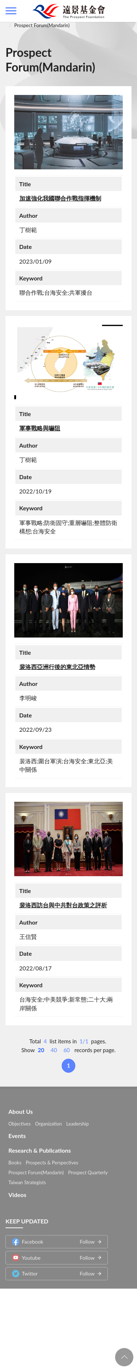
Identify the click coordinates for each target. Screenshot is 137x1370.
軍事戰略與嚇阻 (39, 428)
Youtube (53, 1256)
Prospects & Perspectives (52, 1161)
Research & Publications (39, 1148)
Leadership (77, 1122)
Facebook (53, 1240)
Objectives (19, 1122)
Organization (48, 1122)
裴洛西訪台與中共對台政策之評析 (63, 904)
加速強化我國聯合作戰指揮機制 (60, 198)
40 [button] (54, 1050)
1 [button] (68, 1065)
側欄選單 (10, 10)
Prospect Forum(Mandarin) (41, 25)
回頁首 (124, 1357)
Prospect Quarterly (88, 1171)
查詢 (126, 11)
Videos (17, 1192)
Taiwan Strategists (27, 1181)
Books (14, 1161)
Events (17, 1134)
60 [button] (67, 1050)
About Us (20, 1109)
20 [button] (41, 1050)
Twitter (53, 1272)
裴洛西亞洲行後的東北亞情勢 (57, 666)
